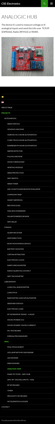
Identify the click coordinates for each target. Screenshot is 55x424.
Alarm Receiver (14, 233)
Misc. (6, 341)
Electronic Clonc (15, 260)
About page (6, 107)
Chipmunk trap (14, 194)
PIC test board (14, 331)
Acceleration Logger (17, 401)
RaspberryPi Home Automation (22, 145)
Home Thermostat (15, 162)
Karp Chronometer (16, 265)
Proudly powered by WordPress (13, 420)
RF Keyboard (13, 385)
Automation (10, 118)
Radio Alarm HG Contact (19, 271)
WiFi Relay (12, 222)
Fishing (7, 227)
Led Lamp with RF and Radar (20, 352)
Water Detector (15, 151)
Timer (10, 390)
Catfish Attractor (16, 254)
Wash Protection (15, 173)
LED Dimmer (12, 358)
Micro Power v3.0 (15, 320)
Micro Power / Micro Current (21, 325)
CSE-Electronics (10, 3)
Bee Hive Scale (13, 205)
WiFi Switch (12, 178)
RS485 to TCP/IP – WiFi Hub (18, 374)
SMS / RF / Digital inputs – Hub (20, 380)
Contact (5, 407)
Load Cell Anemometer (18, 287)
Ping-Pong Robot (15, 347)
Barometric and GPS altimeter (21, 298)
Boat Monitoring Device (19, 243)
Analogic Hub (14, 369)
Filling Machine (14, 156)
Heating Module (15, 167)
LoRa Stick (12, 292)
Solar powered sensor (18, 216)
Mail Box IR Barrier (16, 211)
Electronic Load (15, 309)
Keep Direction (14, 238)
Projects (5, 113)
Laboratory (10, 282)
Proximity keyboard (17, 396)
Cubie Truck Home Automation (22, 140)
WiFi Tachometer (15, 276)
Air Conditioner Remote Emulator (23, 189)
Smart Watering (15, 200)
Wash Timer (12, 184)
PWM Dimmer (13, 363)
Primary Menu (51, 3)
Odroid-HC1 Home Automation (22, 135)
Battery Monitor (15, 249)
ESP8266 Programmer (17, 336)
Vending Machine (15, 129)
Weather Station (15, 303)
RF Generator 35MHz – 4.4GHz (20, 314)
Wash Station (13, 124)
